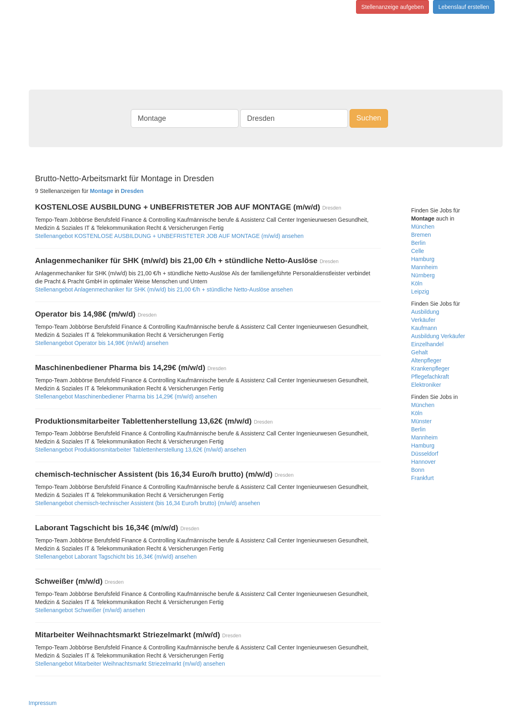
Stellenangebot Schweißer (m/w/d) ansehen (90, 610)
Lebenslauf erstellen (463, 7)
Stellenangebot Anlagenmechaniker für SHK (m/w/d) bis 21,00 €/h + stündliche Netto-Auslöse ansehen (164, 289)
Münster (421, 421)
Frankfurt (422, 478)
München (423, 226)
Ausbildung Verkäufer (438, 336)
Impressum (43, 703)
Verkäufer (423, 320)
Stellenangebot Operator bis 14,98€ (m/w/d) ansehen (101, 343)
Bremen (421, 234)
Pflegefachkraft (430, 376)
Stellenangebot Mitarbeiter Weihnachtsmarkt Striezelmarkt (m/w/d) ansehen (130, 663)
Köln (416, 283)
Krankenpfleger (430, 368)
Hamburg (423, 259)
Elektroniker (426, 384)
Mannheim (424, 267)
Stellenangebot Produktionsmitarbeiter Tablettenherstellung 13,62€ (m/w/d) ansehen (140, 449)
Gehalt (419, 352)
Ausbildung (425, 312)
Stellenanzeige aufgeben (392, 7)
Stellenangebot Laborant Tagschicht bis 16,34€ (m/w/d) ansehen (116, 556)
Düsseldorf (424, 453)
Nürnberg (423, 275)
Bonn (417, 470)
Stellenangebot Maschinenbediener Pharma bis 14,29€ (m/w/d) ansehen (126, 396)
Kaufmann (424, 328)
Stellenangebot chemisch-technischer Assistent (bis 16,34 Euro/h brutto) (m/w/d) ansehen (147, 503)
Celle (417, 251)
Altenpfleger (426, 360)
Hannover (423, 461)
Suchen (368, 118)
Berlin (418, 243)
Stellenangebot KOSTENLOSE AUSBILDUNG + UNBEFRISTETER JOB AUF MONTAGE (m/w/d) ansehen (169, 236)
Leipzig (420, 291)
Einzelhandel (427, 344)
